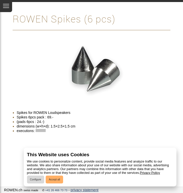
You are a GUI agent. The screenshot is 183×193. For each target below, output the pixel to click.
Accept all (54, 179)
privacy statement (84, 190)
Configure (35, 179)
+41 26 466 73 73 (56, 190)
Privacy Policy (150, 173)
